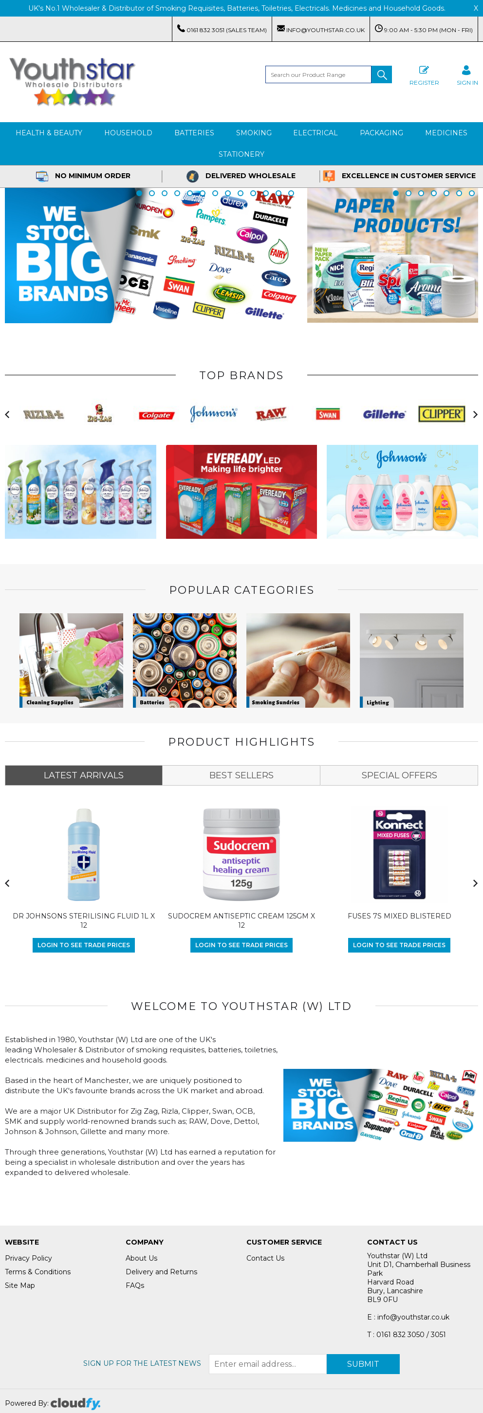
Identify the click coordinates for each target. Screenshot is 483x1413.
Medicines (446, 132)
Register (424, 74)
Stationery (241, 154)
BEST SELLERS (241, 775)
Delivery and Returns (161, 1271)
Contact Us (265, 1258)
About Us (141, 1258)
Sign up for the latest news (142, 1363)
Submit (363, 1364)
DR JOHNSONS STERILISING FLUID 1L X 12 (84, 921)
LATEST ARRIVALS (84, 775)
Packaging (381, 132)
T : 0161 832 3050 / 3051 (406, 1334)
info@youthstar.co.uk (321, 29)
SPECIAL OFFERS (399, 775)
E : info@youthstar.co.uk (408, 1317)
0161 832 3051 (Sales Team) (222, 29)
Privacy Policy (28, 1258)
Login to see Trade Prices (83, 945)
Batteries (194, 132)
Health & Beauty (49, 132)
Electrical (315, 132)
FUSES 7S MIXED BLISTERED (399, 916)
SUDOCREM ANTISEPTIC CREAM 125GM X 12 (241, 921)
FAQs (135, 1285)
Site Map (20, 1285)
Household (128, 132)
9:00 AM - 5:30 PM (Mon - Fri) (424, 29)
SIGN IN (467, 74)
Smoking (254, 132)
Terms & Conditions (38, 1271)
